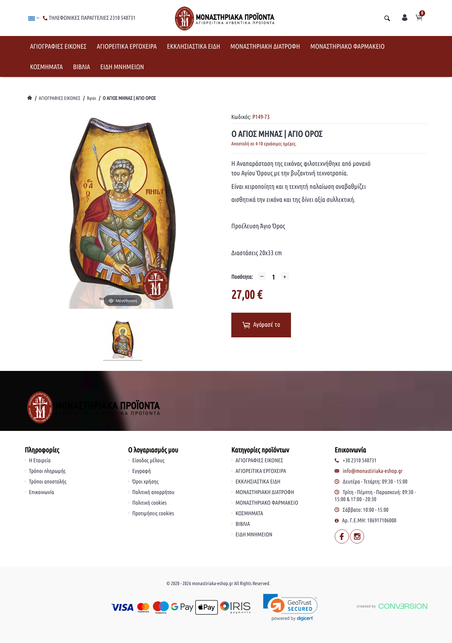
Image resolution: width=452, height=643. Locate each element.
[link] (290, 607)
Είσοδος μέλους (148, 460)
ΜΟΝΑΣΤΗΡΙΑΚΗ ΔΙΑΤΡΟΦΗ (265, 46)
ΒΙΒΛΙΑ (81, 67)
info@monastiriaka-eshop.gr (373, 471)
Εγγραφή (141, 471)
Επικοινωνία (41, 492)
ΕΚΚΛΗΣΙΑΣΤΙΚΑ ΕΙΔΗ (193, 46)
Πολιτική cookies (149, 503)
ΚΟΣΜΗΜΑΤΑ (46, 67)
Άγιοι (91, 98)
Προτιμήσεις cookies (153, 513)
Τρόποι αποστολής (47, 482)
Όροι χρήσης (145, 482)
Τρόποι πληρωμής (47, 471)
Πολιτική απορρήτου (153, 492)
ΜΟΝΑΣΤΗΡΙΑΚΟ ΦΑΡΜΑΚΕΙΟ (347, 46)
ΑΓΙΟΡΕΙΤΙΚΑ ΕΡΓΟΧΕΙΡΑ (127, 46)
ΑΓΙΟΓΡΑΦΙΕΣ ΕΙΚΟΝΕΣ (58, 46)
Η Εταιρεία (39, 460)
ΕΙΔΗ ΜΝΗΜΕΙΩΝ (122, 67)
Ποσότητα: (242, 277)
